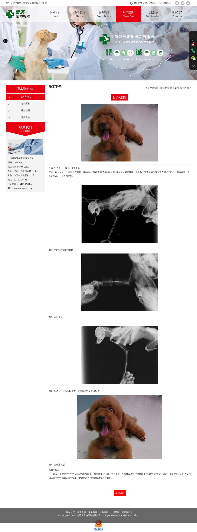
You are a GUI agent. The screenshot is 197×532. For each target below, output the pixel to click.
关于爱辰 (81, 517)
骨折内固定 (25, 96)
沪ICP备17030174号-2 (128, 520)
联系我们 (126, 517)
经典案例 (104, 517)
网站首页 (70, 517)
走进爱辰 (115, 517)
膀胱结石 (25, 110)
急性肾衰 (25, 103)
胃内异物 (25, 117)
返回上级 (119, 493)
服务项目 (92, 517)
